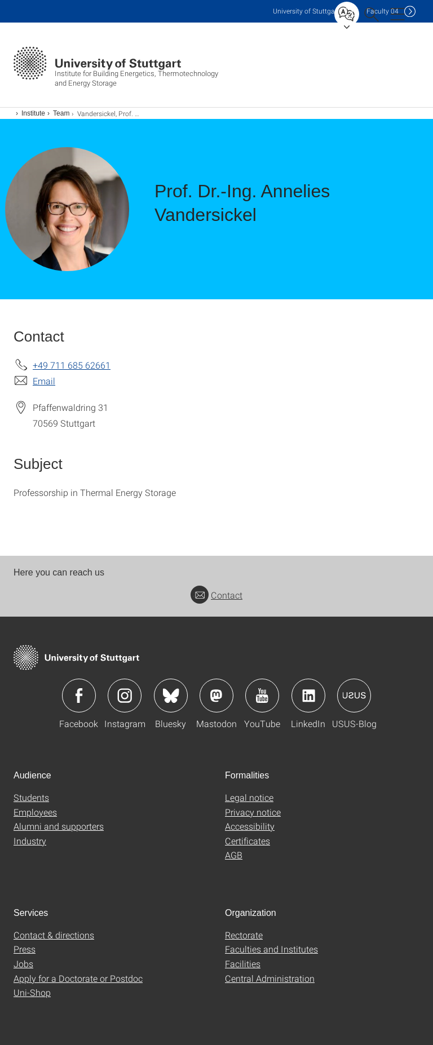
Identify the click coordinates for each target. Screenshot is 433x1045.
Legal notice (249, 797)
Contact (216, 595)
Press (25, 949)
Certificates (247, 841)
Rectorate (244, 935)
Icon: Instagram (125, 695)
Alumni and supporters (59, 826)
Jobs (23, 963)
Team (61, 113)
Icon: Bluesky (171, 695)
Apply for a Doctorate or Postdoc (78, 978)
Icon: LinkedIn (308, 695)
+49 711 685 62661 (72, 365)
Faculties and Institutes (271, 949)
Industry (30, 841)
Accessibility (250, 826)
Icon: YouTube (262, 695)
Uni (306, 11)
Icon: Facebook (79, 695)
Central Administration (270, 978)
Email (44, 381)
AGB (233, 855)
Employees (35, 812)
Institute (33, 113)
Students (31, 797)
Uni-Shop (32, 992)
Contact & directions (54, 935)
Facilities (242, 963)
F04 (382, 11)
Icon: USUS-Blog (354, 695)
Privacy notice (253, 812)
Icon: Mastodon (216, 695)
